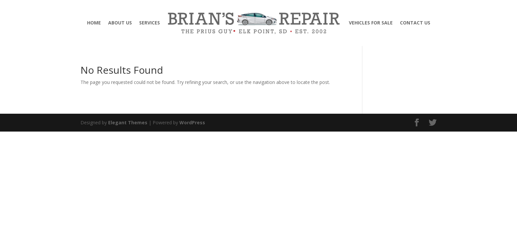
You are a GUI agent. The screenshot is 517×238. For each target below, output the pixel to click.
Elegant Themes (127, 122)
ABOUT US (120, 23)
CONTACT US (415, 23)
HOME (94, 23)
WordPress (192, 122)
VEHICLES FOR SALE (371, 23)
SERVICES (149, 23)
